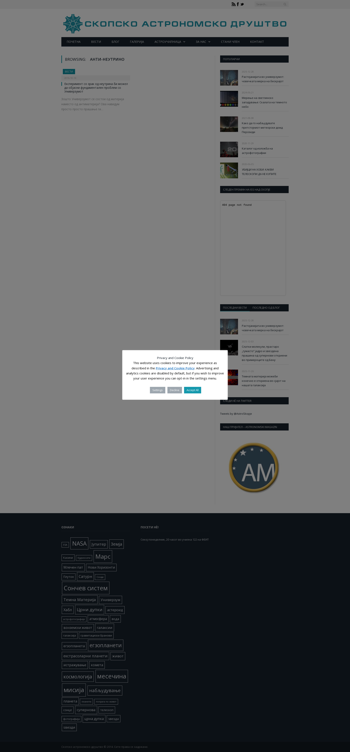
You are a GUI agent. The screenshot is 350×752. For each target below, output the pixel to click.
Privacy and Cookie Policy (175, 368)
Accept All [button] (193, 390)
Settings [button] (157, 390)
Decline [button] (174, 390)
